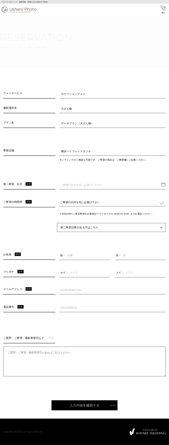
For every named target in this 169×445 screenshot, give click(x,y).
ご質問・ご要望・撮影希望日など (23, 338)
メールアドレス (12, 289)
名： (118, 255)
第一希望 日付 (12, 184)
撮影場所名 (10, 107)
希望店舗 (8, 150)
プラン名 (8, 122)
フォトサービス (12, 93)
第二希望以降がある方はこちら (113, 227)
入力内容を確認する (84, 405)
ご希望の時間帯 (12, 202)
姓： (63, 255)
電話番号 (8, 307)
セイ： (64, 272)
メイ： (120, 272)
